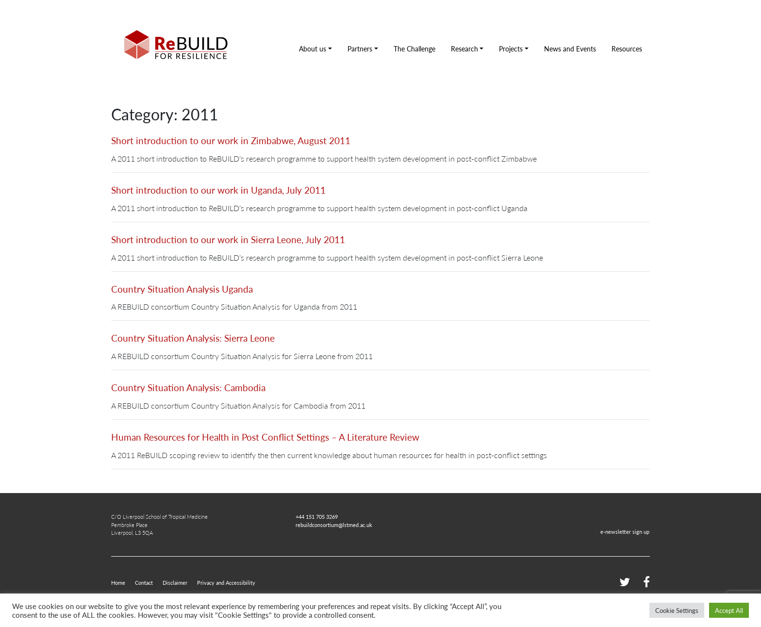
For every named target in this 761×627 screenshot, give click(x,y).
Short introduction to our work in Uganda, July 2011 (218, 190)
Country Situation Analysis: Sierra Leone (193, 338)
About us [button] (312, 48)
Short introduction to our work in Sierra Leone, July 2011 (228, 239)
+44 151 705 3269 (317, 516)
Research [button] (464, 48)
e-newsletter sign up (624, 531)
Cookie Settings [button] (676, 610)
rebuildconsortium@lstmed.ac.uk (334, 524)
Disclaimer (175, 582)
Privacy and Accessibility (226, 582)
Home (118, 582)
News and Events (570, 48)
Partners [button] (359, 48)
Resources (627, 48)
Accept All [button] (729, 610)
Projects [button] (511, 48)
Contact (144, 582)
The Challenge (414, 48)
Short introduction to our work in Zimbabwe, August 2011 (230, 140)
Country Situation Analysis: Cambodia (188, 387)
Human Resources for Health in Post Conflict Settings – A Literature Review (265, 437)
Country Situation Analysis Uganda (182, 289)
